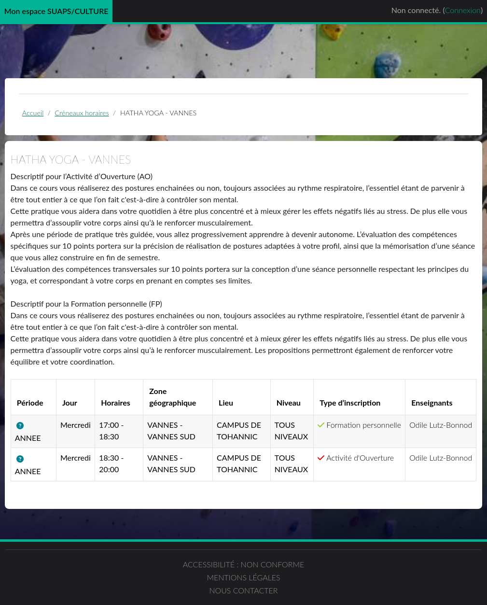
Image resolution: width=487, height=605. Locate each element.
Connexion (463, 9)
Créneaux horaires (103, 115)
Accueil (53, 115)
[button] (49, 441)
